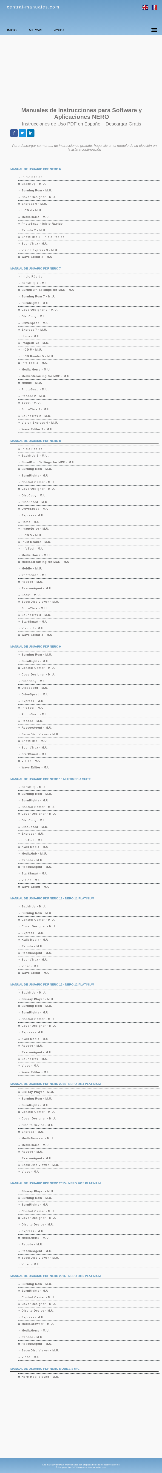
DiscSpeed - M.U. (35, 502)
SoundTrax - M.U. (35, 243)
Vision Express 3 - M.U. (40, 250)
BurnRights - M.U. (36, 303)
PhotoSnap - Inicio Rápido (42, 223)
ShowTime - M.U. (35, 608)
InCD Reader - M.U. (36, 542)
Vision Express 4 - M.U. (40, 422)
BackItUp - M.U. (34, 183)
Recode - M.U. (32, 581)
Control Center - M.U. (38, 482)
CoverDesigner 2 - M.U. (40, 309)
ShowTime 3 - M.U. (36, 409)
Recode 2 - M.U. (34, 230)
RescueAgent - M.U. (37, 588)
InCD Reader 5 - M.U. (38, 356)
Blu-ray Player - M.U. (38, 999)
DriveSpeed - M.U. (36, 323)
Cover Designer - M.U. (39, 197)
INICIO (17, 30)
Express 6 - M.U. (34, 203)
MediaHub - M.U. (34, 853)
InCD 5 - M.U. (32, 349)
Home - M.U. (31, 336)
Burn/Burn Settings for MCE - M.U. (49, 289)
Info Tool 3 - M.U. (35, 363)
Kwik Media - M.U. (36, 847)
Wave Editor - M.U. (36, 767)
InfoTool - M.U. (33, 548)
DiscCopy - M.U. (34, 316)
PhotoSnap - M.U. (35, 389)
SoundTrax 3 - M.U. (36, 615)
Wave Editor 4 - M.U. (38, 635)
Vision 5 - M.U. (33, 628)
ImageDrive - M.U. (35, 343)
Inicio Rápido (32, 177)
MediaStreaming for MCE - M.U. (46, 376)
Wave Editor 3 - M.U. (38, 429)
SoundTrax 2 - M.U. (36, 416)
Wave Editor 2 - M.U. (38, 257)
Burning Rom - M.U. (37, 190)
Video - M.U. (31, 966)
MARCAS (52, 30)
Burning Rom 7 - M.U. (38, 296)
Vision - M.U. (32, 760)
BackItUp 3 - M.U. (35, 455)
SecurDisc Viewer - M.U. (40, 601)
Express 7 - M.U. (34, 329)
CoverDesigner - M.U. (38, 488)
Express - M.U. (33, 515)
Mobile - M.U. (32, 382)
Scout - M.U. (31, 402)
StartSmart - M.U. (35, 621)
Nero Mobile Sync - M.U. (40, 1376)
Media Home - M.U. (36, 369)
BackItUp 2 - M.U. (35, 283)
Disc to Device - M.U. (38, 1125)
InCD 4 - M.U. (32, 210)
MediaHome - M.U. (36, 217)
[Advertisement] (81, 70)
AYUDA (86, 30)
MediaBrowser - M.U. (38, 1138)
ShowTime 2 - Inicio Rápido (43, 237)
